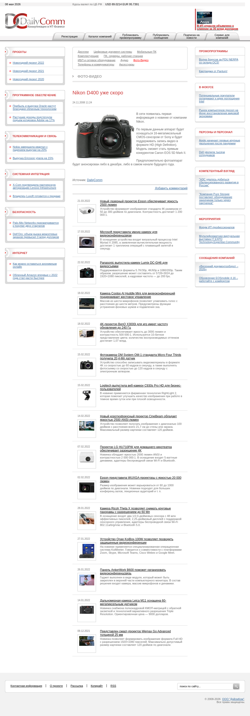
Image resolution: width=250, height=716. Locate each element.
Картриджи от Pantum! (213, 71)
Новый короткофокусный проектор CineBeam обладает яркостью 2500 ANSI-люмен (138, 418)
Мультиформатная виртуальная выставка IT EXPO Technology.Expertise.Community (219, 239)
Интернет (19, 252)
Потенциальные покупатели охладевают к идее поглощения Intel (219, 98)
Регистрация (70, 36)
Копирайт (97, 685)
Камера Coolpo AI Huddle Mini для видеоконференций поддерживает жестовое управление (137, 295)
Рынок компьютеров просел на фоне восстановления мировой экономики (219, 113)
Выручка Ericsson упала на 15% (33, 158)
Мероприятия (209, 219)
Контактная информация (26, 685)
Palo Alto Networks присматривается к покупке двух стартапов (36, 224)
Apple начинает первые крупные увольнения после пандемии (219, 142)
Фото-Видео (90, 76)
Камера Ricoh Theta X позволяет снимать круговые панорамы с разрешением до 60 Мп (135, 510)
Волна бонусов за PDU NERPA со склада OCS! (218, 61)
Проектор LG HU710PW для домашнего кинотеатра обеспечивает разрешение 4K (136, 448)
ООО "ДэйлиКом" (233, 699)
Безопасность (24, 212)
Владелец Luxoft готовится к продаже (36, 196)
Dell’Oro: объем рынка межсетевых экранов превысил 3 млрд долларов (36, 236)
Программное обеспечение (34, 95)
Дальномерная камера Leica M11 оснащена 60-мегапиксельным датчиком (133, 602)
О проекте (56, 685)
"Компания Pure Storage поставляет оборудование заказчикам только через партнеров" (215, 199)
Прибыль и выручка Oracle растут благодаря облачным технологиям (34, 107)
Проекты (19, 51)
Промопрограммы (213, 51)
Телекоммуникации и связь (34, 136)
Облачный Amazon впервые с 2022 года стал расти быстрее (35, 276)
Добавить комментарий (171, 188)
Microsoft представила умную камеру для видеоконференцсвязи (128, 233)
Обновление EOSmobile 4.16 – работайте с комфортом (218, 279)
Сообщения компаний (216, 257)
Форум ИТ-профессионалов (216, 227)
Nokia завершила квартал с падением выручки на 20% (30, 148)
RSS (113, 685)
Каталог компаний (100, 36)
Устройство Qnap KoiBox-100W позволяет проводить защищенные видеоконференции (136, 540)
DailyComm (94, 180)
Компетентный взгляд (216, 171)
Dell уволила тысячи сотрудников (212, 154)
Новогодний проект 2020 (28, 79)
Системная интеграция (31, 174)
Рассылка (76, 685)
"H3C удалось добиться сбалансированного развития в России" (218, 182)
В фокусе (206, 87)
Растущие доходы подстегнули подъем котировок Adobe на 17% (34, 119)
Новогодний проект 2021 (28, 70)
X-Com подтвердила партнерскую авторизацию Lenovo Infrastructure (34, 186)
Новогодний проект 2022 (28, 62)
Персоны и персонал (215, 132)
